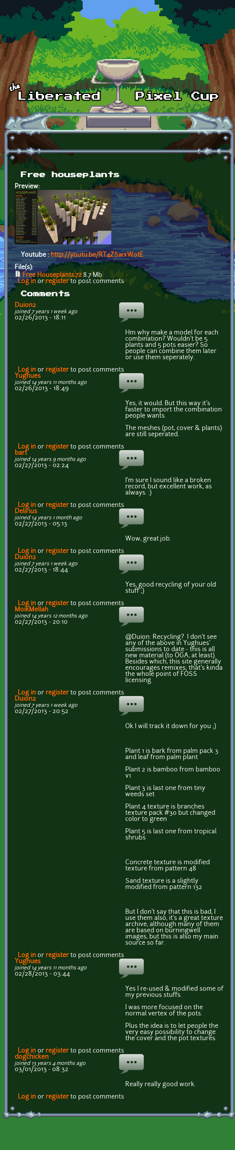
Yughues (28, 376)
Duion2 (25, 305)
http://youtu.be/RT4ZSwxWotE (97, 255)
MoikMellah (31, 610)
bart (21, 453)
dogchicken (32, 1057)
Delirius (26, 511)
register (57, 281)
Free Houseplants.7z (52, 275)
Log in (27, 281)
